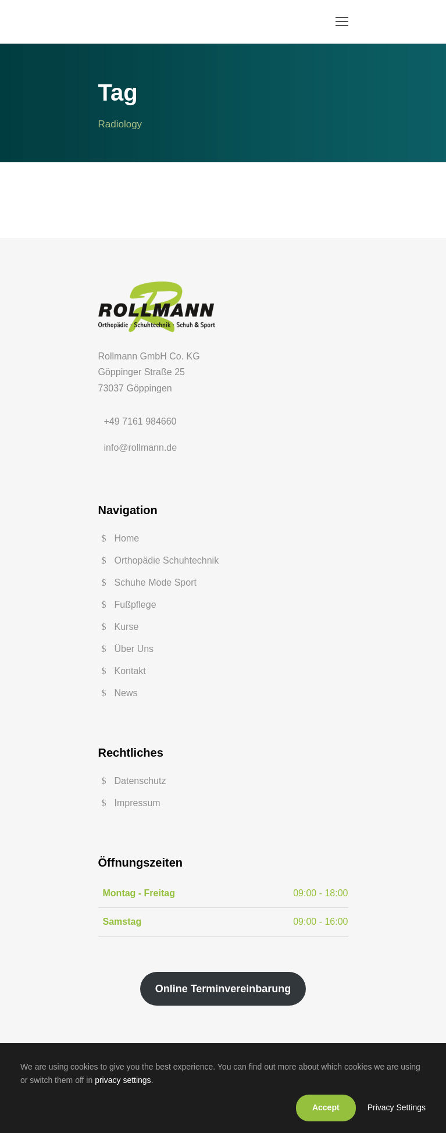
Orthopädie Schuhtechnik (167, 560)
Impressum (137, 803)
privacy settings (123, 1080)
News (126, 693)
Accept (326, 1107)
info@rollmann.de (140, 448)
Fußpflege (135, 605)
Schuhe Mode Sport (156, 582)
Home (127, 538)
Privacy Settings (396, 1107)
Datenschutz (140, 781)
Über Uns (134, 649)
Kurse (127, 627)
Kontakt (130, 671)
